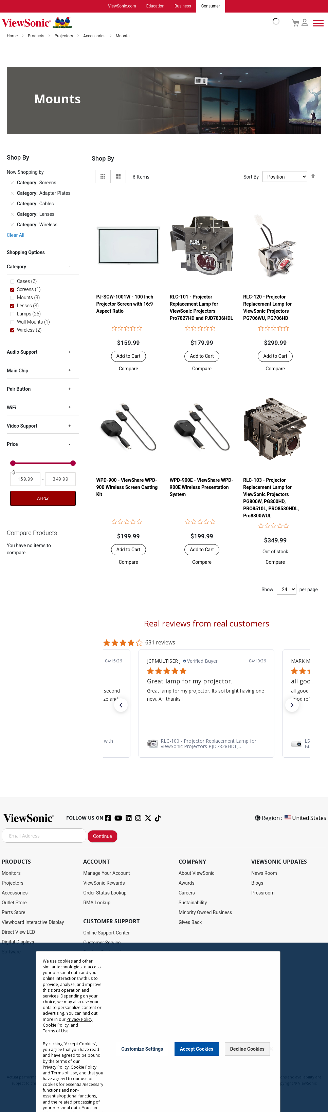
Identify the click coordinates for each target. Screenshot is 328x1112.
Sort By (251, 177)
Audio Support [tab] (22, 352)
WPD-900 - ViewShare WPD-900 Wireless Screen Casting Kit (127, 487)
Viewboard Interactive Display (33, 922)
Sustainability (193, 903)
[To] (60, 479)
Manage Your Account (106, 873)
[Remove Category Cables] (12, 204)
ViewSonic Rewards (104, 883)
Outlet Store (14, 903)
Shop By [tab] (103, 158)
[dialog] (164, 1027)
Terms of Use (56, 1031)
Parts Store (13, 912)
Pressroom (262, 893)
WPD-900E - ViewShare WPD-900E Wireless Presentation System (201, 487)
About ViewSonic (197, 873)
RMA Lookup (96, 903)
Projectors (64, 36)
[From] (25, 479)
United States (305, 818)
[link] (206, 743)
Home (13, 36)
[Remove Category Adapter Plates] (12, 194)
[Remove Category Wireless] (12, 225)
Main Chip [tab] (17, 371)
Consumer (210, 6)
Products (36, 36)
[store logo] (139, 23)
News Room (264, 873)
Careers (187, 893)
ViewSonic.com (122, 6)
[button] (128, 369)
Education (155, 6)
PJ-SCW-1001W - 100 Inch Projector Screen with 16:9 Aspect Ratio (124, 304)
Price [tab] (12, 444)
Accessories (95, 36)
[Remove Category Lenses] (12, 215)
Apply (43, 498)
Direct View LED (18, 932)
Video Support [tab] (22, 426)
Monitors (11, 873)
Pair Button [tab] (19, 389)
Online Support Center (106, 933)
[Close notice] (271, 1049)
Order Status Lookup (104, 893)
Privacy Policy (79, 1019)
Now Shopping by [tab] (25, 172)
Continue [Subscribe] (102, 836)
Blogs (257, 883)
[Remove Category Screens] (12, 183)
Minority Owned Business (205, 912)
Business (183, 6)
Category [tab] (16, 267)
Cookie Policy (56, 1025)
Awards (187, 883)
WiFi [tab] (11, 408)
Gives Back (190, 922)
